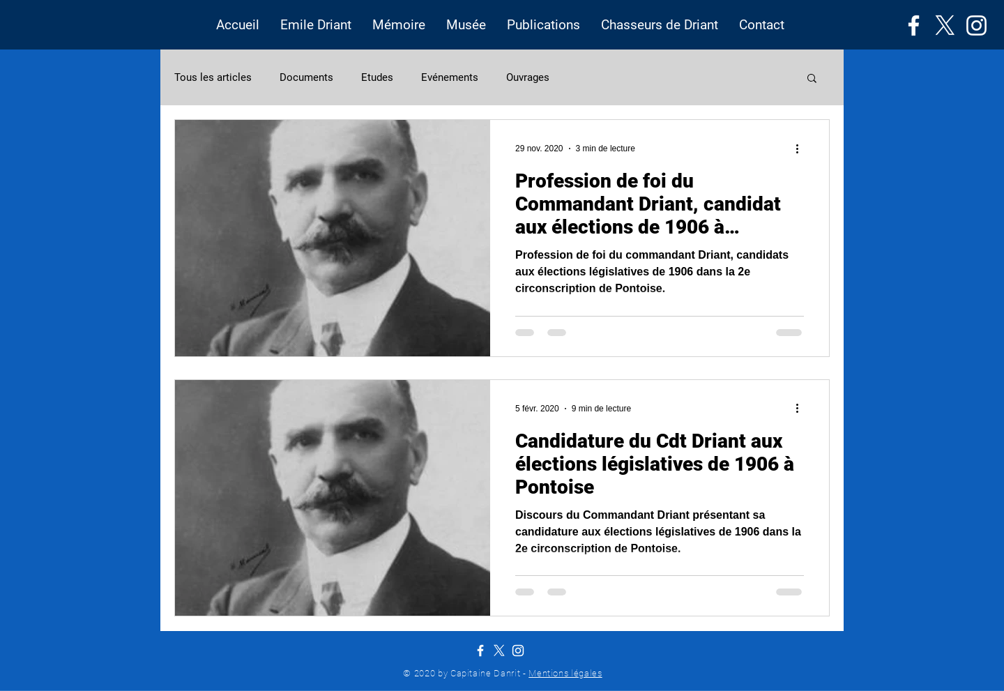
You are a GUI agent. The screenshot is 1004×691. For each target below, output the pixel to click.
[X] (945, 25)
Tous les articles (213, 77)
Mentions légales (565, 673)
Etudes (377, 77)
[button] (316, 25)
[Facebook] (913, 25)
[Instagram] (976, 25)
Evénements (449, 77)
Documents (306, 77)
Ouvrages (527, 77)
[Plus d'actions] (801, 148)
